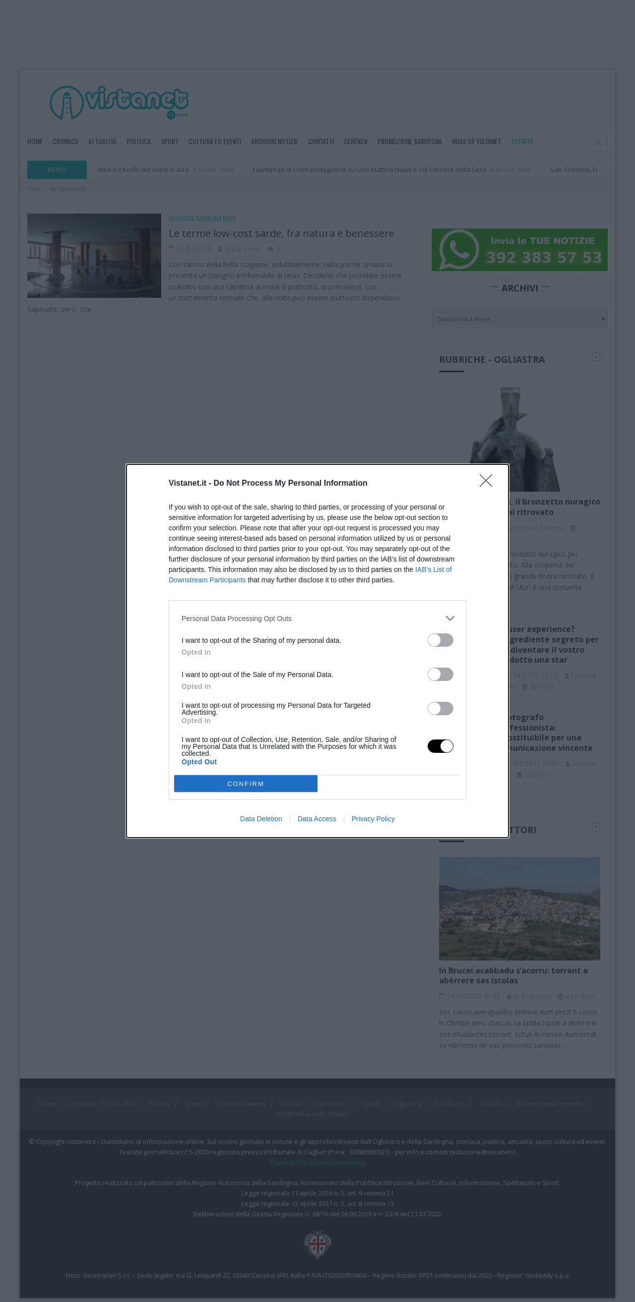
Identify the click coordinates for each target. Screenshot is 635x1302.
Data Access (317, 819)
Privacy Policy (373, 819)
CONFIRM (245, 784)
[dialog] (317, 651)
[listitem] (317, 618)
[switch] (440, 640)
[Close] (489, 483)
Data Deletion (261, 819)
